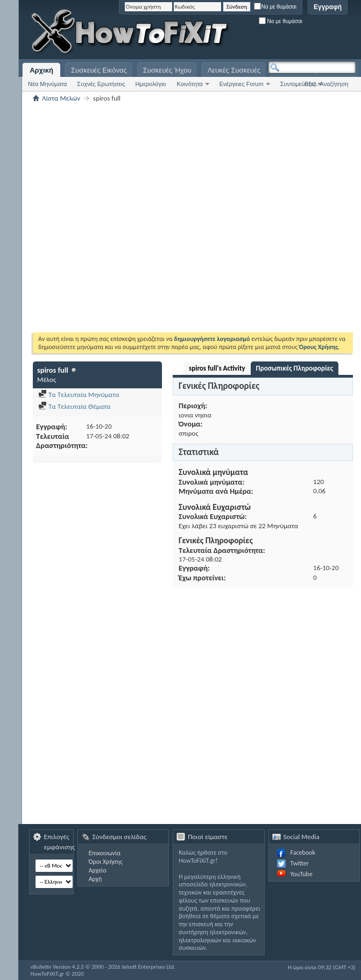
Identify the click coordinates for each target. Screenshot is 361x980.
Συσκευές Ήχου (167, 70)
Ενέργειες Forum (242, 84)
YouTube (302, 874)
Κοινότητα (189, 84)
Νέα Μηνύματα (47, 84)
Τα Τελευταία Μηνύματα (78, 394)
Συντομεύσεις (297, 84)
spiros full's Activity (217, 368)
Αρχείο (98, 870)
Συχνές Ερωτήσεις (101, 84)
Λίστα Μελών (61, 98)
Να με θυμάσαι (275, 7)
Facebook (303, 852)
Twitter (300, 863)
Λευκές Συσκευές (234, 70)
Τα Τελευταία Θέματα (74, 406)
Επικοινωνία (105, 853)
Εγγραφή (328, 7)
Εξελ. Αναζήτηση (326, 84)
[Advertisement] (280, 32)
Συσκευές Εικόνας (99, 70)
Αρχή (95, 879)
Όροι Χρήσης (106, 861)
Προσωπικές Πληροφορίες (294, 368)
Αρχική (41, 70)
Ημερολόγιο (151, 84)
